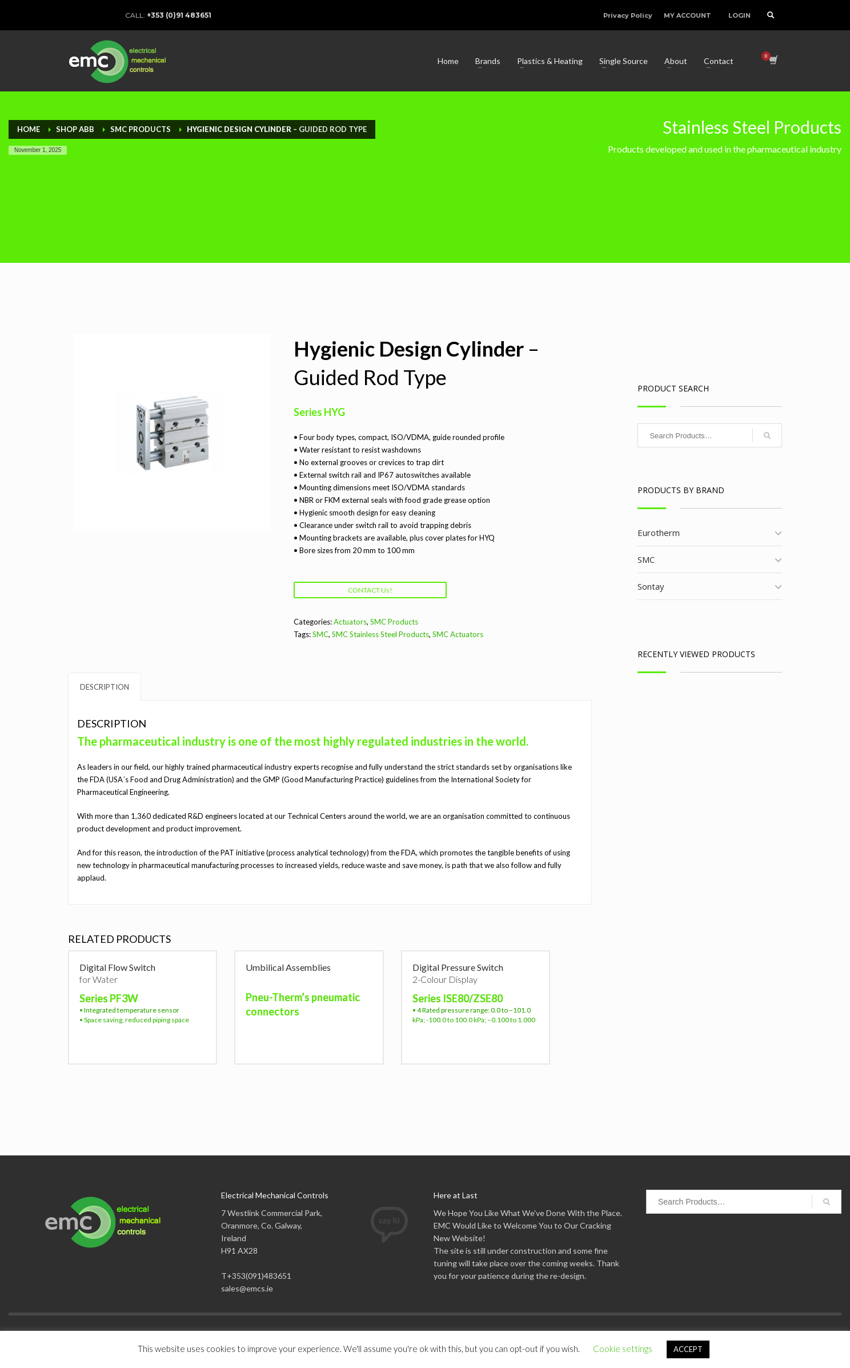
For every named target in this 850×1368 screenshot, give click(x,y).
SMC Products (394, 621)
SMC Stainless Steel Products (380, 634)
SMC (320, 634)
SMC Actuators (457, 634)
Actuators (350, 621)
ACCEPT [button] (688, 1349)
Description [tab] (104, 686)
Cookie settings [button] (622, 1348)
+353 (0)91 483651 (179, 15)
